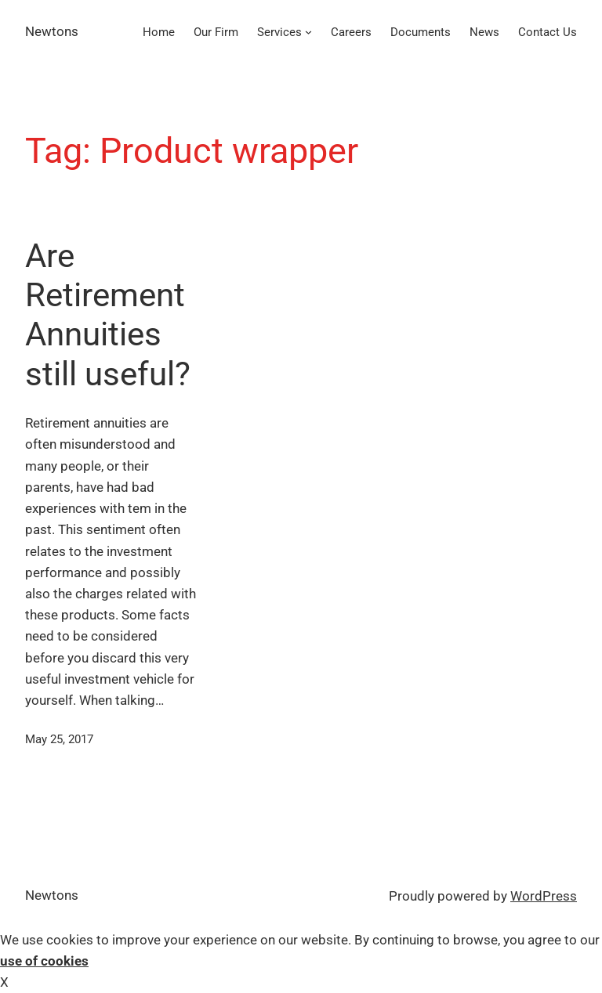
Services (279, 32)
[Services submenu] (308, 31)
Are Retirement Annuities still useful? (107, 315)
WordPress (543, 896)
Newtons (51, 31)
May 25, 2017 (59, 739)
